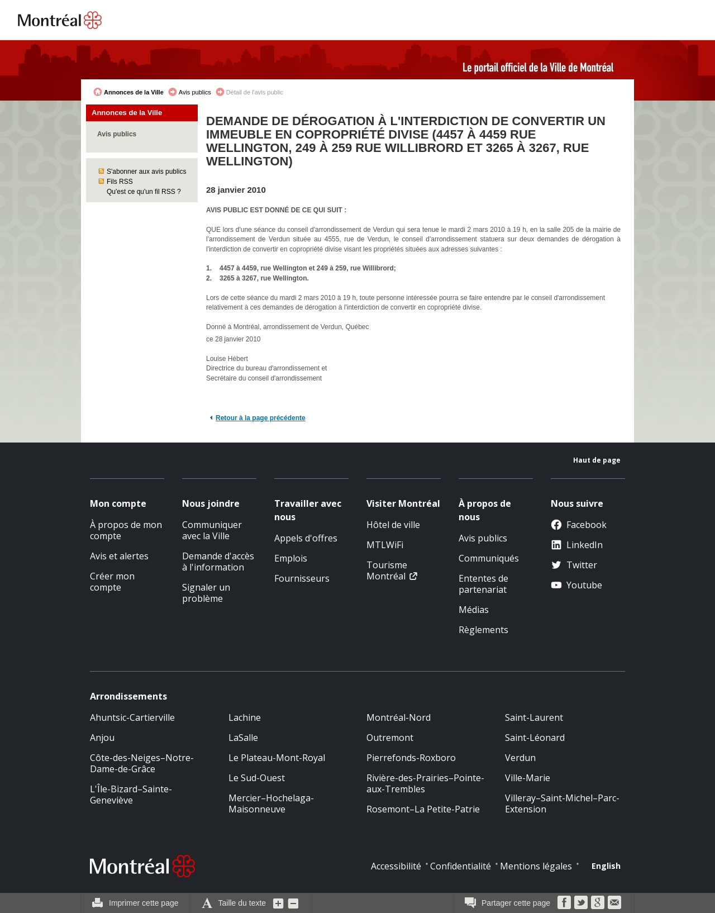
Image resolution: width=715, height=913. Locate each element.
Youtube (576, 585)
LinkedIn (577, 544)
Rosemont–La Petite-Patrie (423, 809)
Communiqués (489, 558)
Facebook (579, 524)
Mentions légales (536, 866)
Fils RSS (120, 182)
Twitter (574, 564)
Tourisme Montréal (386, 570)
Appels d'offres (305, 538)
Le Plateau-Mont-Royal (276, 758)
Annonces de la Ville (134, 92)
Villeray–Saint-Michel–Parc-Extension (562, 803)
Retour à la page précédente (261, 418)
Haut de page (597, 460)
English (606, 865)
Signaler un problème (206, 593)
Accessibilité (396, 866)
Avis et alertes (119, 556)
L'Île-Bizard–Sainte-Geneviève (131, 794)
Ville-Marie (527, 778)
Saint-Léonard (535, 737)
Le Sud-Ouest (256, 778)
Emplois (290, 558)
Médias (474, 609)
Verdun (520, 758)
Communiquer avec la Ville (212, 530)
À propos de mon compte (126, 530)
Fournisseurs (302, 578)
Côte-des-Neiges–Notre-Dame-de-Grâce (142, 763)
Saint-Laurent (534, 717)
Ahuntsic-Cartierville (132, 717)
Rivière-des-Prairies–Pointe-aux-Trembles (425, 783)
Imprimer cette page (144, 902)
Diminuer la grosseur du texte (293, 903)
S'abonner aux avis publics (146, 171)
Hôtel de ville (393, 525)
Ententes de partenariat (483, 584)
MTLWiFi (384, 545)
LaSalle (243, 737)
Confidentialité (460, 866)
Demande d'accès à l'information (218, 561)
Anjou (102, 737)
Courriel (614, 902)
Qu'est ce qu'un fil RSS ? (144, 192)
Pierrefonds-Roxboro (411, 758)
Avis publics (195, 92)
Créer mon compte (112, 581)
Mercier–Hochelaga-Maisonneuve (271, 803)
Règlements (483, 630)
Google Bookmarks (597, 902)
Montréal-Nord (398, 717)
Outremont (389, 737)
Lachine (244, 717)
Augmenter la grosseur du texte (278, 903)
